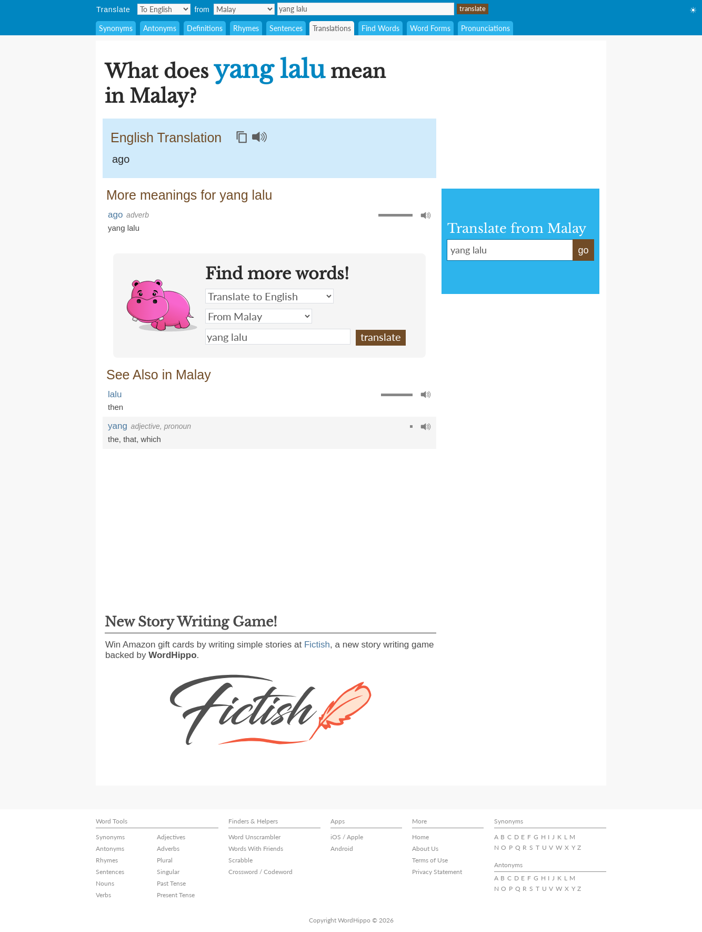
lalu (115, 394)
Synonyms (116, 28)
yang (117, 426)
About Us (425, 848)
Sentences (286, 28)
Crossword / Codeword (260, 872)
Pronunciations (485, 28)
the (113, 439)
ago (120, 159)
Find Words (380, 28)
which (151, 439)
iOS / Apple (346, 837)
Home (420, 837)
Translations (332, 28)
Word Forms (430, 28)
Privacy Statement (437, 872)
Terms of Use (430, 860)
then (115, 407)
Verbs (103, 895)
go (583, 250)
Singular (168, 872)
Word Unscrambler (254, 837)
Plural (165, 860)
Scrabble (240, 860)
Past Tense (171, 883)
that (129, 439)
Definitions (205, 28)
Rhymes (246, 28)
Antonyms (159, 28)
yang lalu (365, 9)
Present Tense (176, 895)
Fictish (317, 645)
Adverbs (168, 848)
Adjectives (171, 837)
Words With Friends (255, 848)
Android (341, 848)
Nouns (105, 883)
